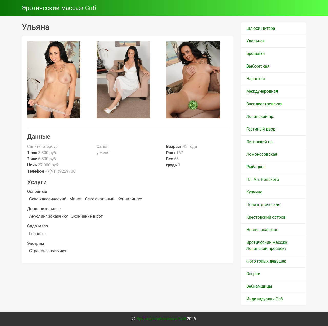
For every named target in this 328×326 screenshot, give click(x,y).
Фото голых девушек (266, 261)
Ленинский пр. (260, 116)
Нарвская (255, 78)
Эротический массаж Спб (59, 8)
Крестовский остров (266, 217)
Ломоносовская (261, 154)
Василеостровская (264, 103)
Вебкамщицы (259, 286)
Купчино (254, 192)
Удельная (255, 41)
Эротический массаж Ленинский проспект (267, 245)
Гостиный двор (260, 129)
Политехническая (263, 204)
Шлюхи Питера (260, 28)
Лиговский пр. (260, 141)
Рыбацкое (256, 166)
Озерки (253, 273)
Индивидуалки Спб (264, 298)
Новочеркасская (262, 229)
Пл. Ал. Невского (262, 179)
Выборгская (257, 66)
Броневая (255, 53)
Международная (262, 91)
